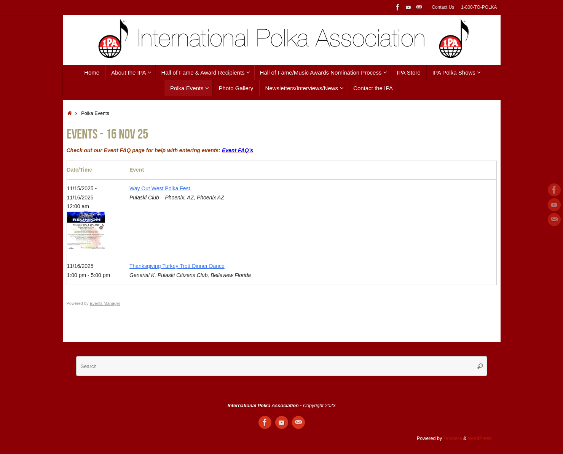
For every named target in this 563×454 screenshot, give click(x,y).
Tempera (452, 438)
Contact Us (443, 7)
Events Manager (105, 303)
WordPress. (480, 438)
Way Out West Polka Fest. (160, 188)
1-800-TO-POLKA (479, 7)
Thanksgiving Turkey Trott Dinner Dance (177, 266)
